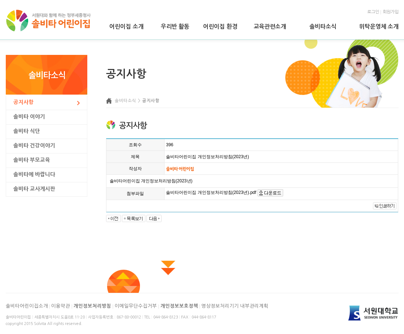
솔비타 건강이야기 (34, 145)
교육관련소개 (270, 26)
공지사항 (23, 102)
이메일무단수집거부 (136, 306)
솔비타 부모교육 (31, 159)
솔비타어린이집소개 (27, 306)
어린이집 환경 (220, 26)
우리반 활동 (175, 26)
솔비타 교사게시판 (34, 188)
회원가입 (391, 12)
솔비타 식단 (26, 131)
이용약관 (60, 306)
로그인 (373, 12)
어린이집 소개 (126, 26)
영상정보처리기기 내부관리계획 (234, 306)
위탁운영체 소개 (379, 26)
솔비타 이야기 (29, 116)
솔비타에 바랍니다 (34, 174)
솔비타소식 (323, 26)
